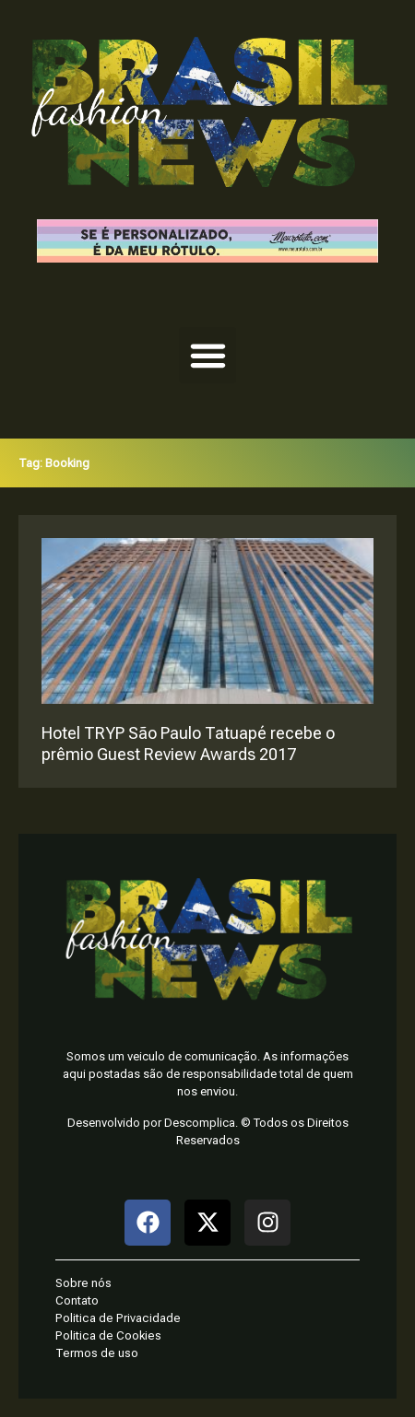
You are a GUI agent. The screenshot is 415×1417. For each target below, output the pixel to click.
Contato (77, 1300)
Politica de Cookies (108, 1335)
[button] (207, 355)
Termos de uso (96, 1353)
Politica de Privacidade (118, 1318)
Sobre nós (83, 1283)
